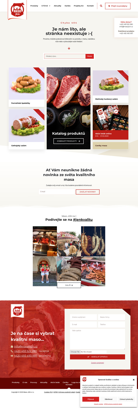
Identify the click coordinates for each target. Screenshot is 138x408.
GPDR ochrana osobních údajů (113, 404)
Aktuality (57, 6)
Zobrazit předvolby (126, 399)
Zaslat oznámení (97, 375)
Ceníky (65, 395)
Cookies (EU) (48, 405)
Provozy (33, 395)
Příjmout (91, 399)
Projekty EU (79, 6)
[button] (134, 380)
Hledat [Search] (89, 56)
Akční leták (55, 395)
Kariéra (67, 6)
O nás (25, 395)
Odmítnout (108, 399)
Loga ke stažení (77, 395)
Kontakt (90, 6)
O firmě (46, 6)
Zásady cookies (98, 404)
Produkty (34, 6)
